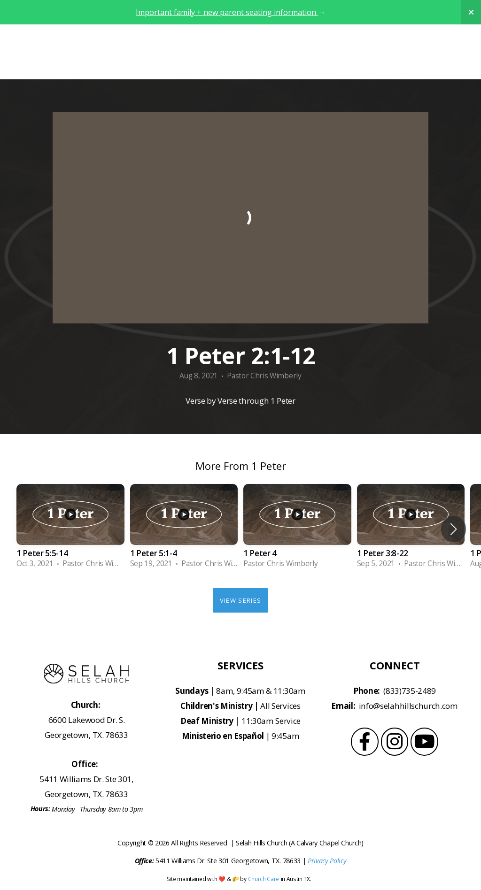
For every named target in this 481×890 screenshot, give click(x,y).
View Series (240, 600)
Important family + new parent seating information (227, 12)
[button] (453, 529)
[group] (70, 529)
